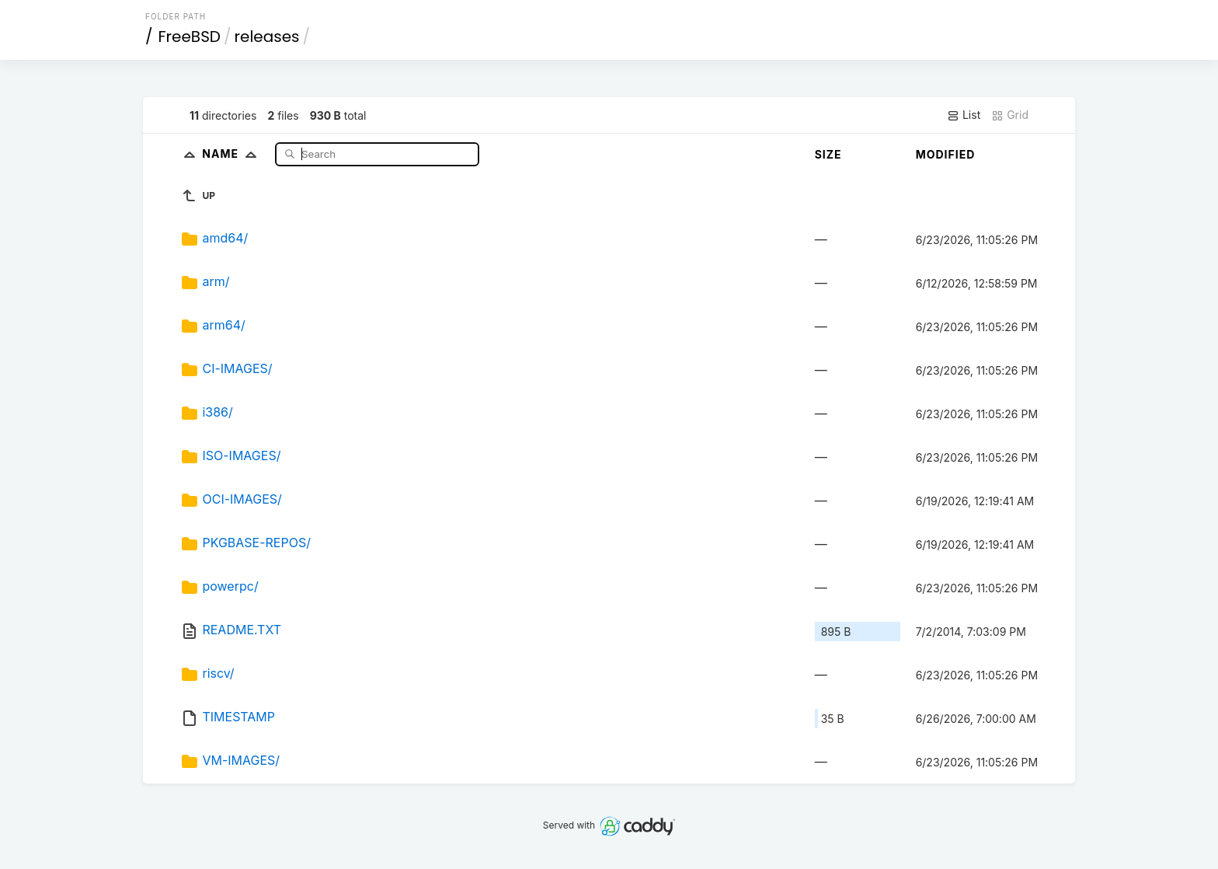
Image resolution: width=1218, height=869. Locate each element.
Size (828, 154)
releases (267, 36)
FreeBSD (189, 36)
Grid (1009, 115)
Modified (946, 154)
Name (232, 153)
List (963, 115)
